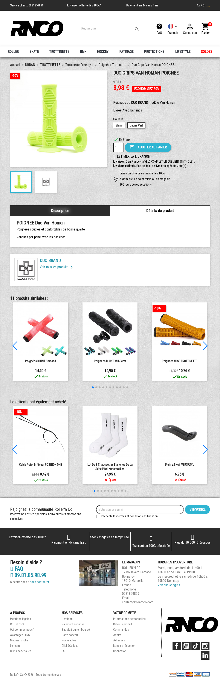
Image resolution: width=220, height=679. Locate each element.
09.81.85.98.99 (28, 575)
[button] (187, 166)
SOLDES (206, 52)
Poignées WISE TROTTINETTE (179, 361)
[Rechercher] (110, 28)
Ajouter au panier (148, 147)
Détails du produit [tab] (160, 210)
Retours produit (122, 624)
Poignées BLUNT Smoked (40, 361)
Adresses (119, 640)
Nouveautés (69, 640)
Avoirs (117, 635)
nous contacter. (39, 582)
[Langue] (173, 28)
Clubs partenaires (20, 651)
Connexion (119, 651)
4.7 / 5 (203, 5)
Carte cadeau (70, 635)
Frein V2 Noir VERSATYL (179, 464)
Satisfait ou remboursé (76, 629)
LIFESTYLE (182, 52)
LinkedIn (205, 655)
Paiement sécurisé (73, 624)
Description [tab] (60, 210)
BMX (83, 52)
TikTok (195, 646)
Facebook (177, 646)
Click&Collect (70, 645)
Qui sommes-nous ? (22, 629)
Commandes (121, 629)
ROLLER (13, 52)
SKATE (34, 52)
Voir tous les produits (57, 267)
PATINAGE (126, 52)
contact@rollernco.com (137, 602)
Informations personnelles (129, 619)
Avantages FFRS (20, 635)
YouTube (186, 646)
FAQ (159, 33)
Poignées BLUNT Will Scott (110, 361)
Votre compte (124, 613)
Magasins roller (19, 640)
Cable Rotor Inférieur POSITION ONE (40, 464)
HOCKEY (102, 52)
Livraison (67, 619)
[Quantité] (118, 147)
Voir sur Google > (169, 585)
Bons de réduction (124, 645)
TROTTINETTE (59, 52)
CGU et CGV (17, 624)
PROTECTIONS (154, 52)
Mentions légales (20, 619)
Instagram (205, 646)
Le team (15, 645)
